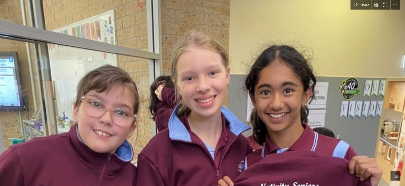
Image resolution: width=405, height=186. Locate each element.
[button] (361, 5)
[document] (202, 93)
